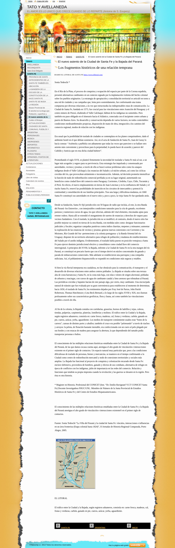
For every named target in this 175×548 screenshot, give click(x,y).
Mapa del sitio (42, 1)
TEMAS (69, 57)
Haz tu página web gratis (119, 545)
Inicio (30, 1)
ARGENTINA (100, 528)
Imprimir (62, 1)
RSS (54, 1)
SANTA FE (80, 57)
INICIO (59, 57)
